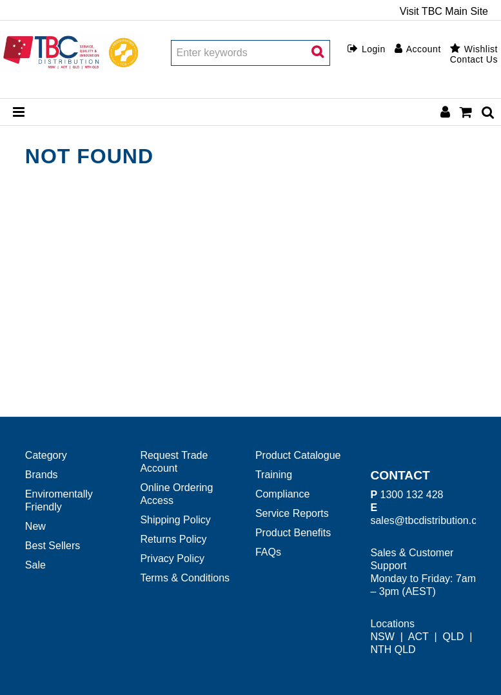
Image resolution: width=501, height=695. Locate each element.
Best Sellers (52, 545)
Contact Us (474, 59)
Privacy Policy (172, 558)
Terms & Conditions (185, 577)
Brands (41, 474)
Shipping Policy (175, 519)
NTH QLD (392, 649)
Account (423, 49)
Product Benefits (293, 532)
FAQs (268, 552)
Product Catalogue (298, 455)
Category (46, 455)
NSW (382, 636)
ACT (418, 636)
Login (374, 49)
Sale (35, 564)
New (35, 526)
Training (273, 474)
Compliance (282, 494)
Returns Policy (173, 539)
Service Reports (292, 513)
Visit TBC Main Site (444, 11)
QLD (453, 636)
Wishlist (481, 49)
